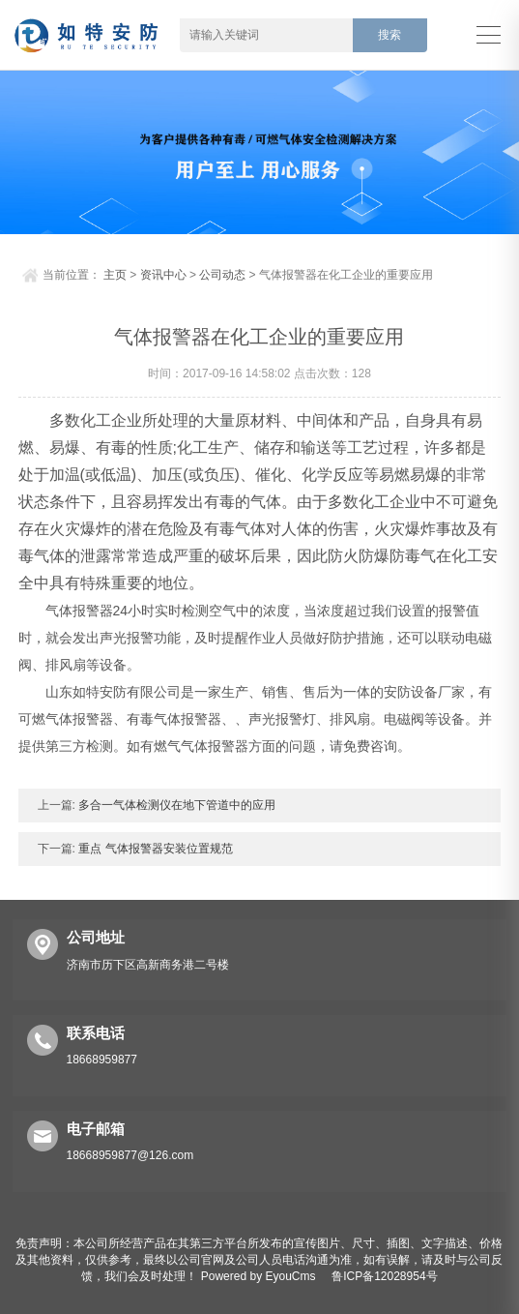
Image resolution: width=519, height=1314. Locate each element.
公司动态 (222, 275)
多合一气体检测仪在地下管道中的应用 (175, 805)
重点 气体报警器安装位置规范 (154, 848)
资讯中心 (163, 275)
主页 (115, 275)
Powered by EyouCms (256, 1276)
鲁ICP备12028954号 (384, 1276)
